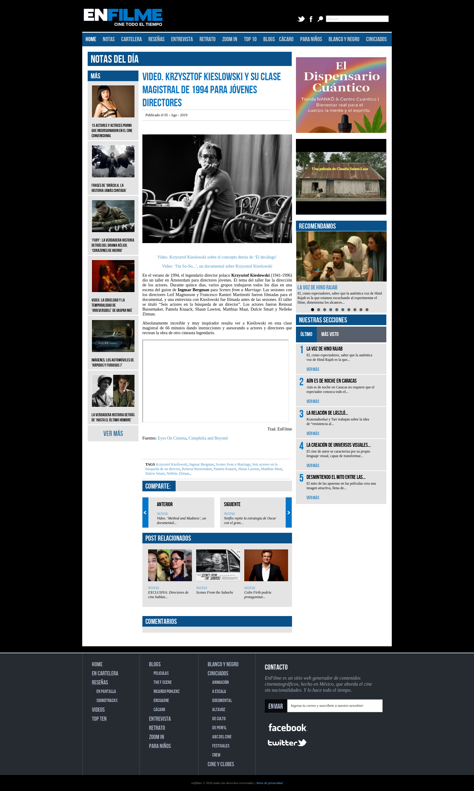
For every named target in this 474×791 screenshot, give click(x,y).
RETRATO (208, 39)
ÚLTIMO (306, 334)
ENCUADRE (161, 701)
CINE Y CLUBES (221, 764)
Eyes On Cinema (172, 438)
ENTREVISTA (182, 39)
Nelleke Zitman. (178, 473)
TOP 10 (250, 39)
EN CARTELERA (105, 673)
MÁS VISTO (330, 334)
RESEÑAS (156, 39)
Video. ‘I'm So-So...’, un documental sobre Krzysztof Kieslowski (217, 266)
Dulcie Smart (155, 473)
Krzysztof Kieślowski (171, 464)
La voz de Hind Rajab (317, 287)
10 (366, 309)
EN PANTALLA (106, 691)
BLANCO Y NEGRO (344, 39)
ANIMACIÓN (220, 682)
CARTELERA (131, 39)
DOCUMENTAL (222, 701)
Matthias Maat (271, 469)
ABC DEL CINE (222, 737)
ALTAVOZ (218, 710)
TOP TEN (99, 719)
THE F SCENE (163, 682)
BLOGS (269, 39)
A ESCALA (219, 691)
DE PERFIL (219, 728)
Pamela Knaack (224, 469)
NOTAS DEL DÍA (115, 59)
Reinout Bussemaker (196, 469)
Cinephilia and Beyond (208, 438)
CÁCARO (286, 39)
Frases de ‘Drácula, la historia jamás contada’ (113, 183)
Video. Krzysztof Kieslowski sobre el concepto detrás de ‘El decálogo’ (217, 257)
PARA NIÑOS (311, 39)
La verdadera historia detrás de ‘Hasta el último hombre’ (113, 413)
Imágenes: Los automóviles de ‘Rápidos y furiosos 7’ (113, 358)
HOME (91, 39)
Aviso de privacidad (269, 783)
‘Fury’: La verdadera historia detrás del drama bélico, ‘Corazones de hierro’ (113, 241)
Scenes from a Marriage (233, 464)
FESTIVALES (220, 746)
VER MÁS (113, 433)
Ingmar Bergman (201, 464)
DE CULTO (219, 719)
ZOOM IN (229, 39)
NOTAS (109, 39)
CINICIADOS (376, 39)
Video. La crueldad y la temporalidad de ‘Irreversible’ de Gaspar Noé (113, 300)
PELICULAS (161, 673)
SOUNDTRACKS (107, 701)
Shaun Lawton (248, 469)
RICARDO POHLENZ (167, 691)
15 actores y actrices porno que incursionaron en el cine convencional (113, 126)
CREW (216, 755)
